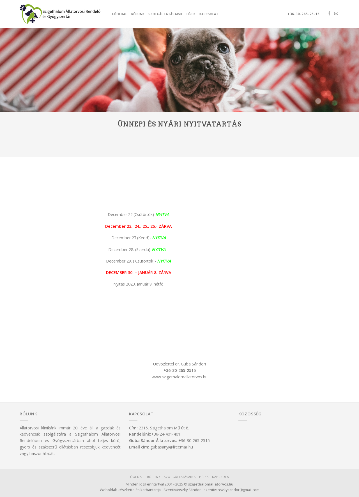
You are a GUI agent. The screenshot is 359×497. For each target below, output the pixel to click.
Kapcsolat (209, 14)
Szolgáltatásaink (165, 14)
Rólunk (137, 14)
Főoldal (119, 14)
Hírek (191, 14)
